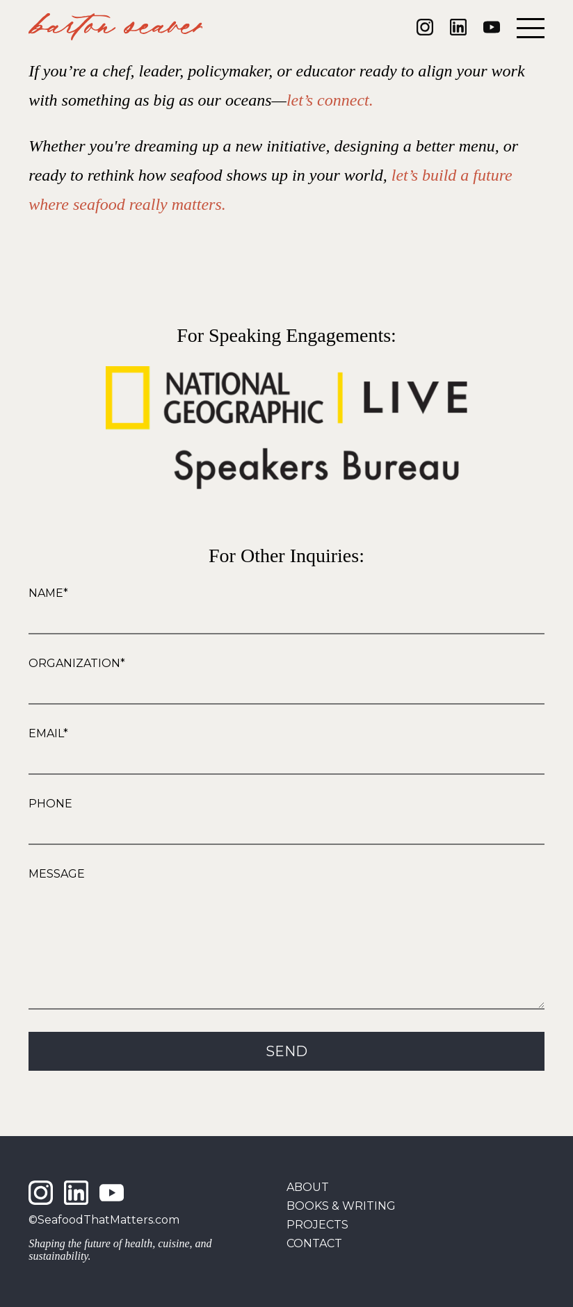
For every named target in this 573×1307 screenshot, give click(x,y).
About (307, 1187)
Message (57, 873)
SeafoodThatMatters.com (108, 1219)
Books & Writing (341, 1206)
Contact (314, 1243)
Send (286, 1072)
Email (46, 733)
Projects (317, 1224)
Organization (74, 663)
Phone (50, 803)
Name (46, 593)
